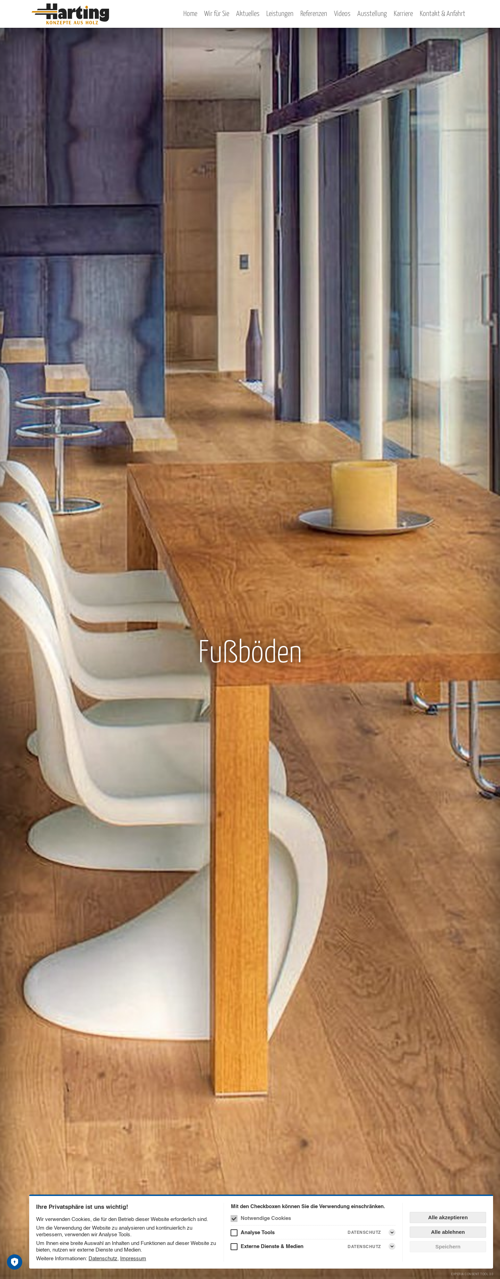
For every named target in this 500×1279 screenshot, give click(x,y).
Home (190, 13)
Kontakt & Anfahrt (442, 13)
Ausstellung (372, 13)
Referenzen (313, 13)
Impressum (133, 1258)
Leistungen (279, 13)
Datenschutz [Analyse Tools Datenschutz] (364, 1232)
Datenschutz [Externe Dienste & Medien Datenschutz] (364, 1246)
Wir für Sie (216, 13)
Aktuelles (247, 13)
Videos (342, 13)
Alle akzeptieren (448, 1217)
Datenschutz (103, 1258)
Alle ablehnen (448, 1232)
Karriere (403, 13)
